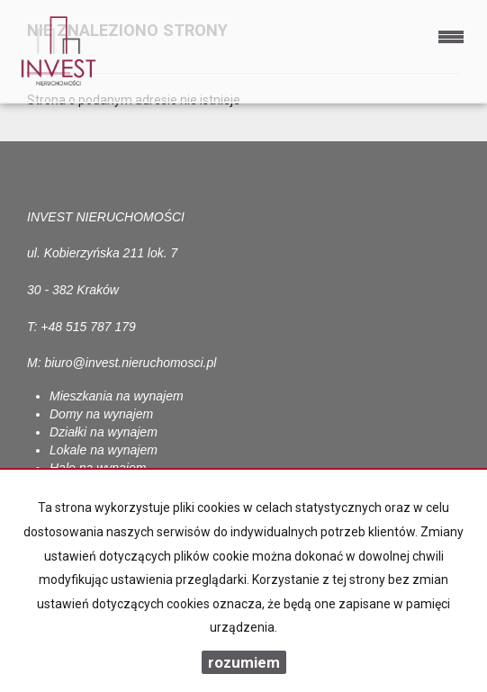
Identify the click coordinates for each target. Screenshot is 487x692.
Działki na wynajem (104, 432)
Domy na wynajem (101, 414)
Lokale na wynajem (104, 450)
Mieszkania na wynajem (117, 396)
